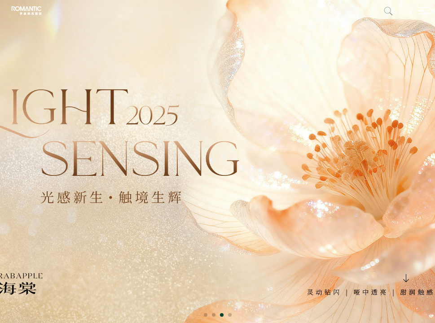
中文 (402, 11)
